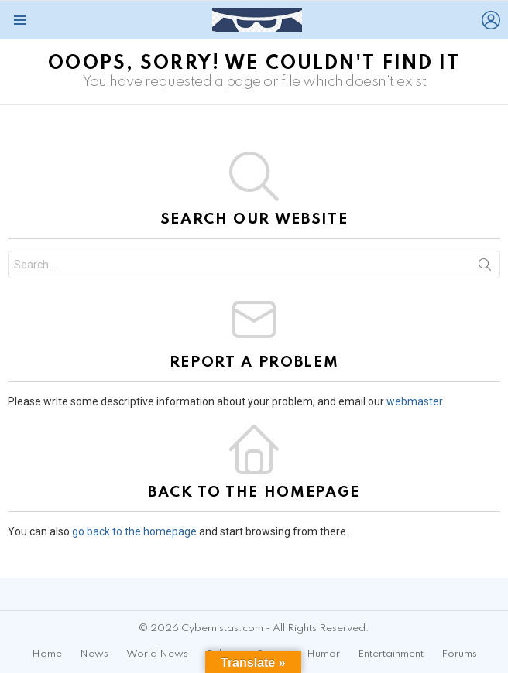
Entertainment (391, 654)
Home (47, 654)
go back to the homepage (134, 531)
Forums (459, 654)
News (94, 654)
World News (157, 654)
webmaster (414, 401)
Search (484, 268)
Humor (323, 654)
